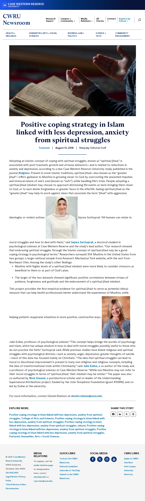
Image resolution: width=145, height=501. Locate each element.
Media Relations (87, 19)
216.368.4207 (40, 477)
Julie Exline (90, 366)
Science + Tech (101, 34)
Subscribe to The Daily (70, 470)
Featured (14, 436)
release (82, 425)
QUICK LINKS (67, 453)
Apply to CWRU (131, 458)
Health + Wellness (11, 34)
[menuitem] (14, 34)
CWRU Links (131, 453)
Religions (24, 173)
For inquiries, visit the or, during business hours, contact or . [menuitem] (43, 471)
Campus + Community (68, 19)
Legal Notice (11, 476)
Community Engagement (122, 34)
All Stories (100, 19)
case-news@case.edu (43, 481)
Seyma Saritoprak (82, 242)
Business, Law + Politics (76, 34)
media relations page (43, 465)
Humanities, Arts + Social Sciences (43, 34)
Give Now (128, 462)
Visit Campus (130, 466)
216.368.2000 (12, 472)
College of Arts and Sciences (37, 418)
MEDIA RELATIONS (40, 455)
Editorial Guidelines (69, 466)
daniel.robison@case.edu (86, 396)
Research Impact (51, 19)
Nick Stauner (37, 378)
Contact (111, 19)
